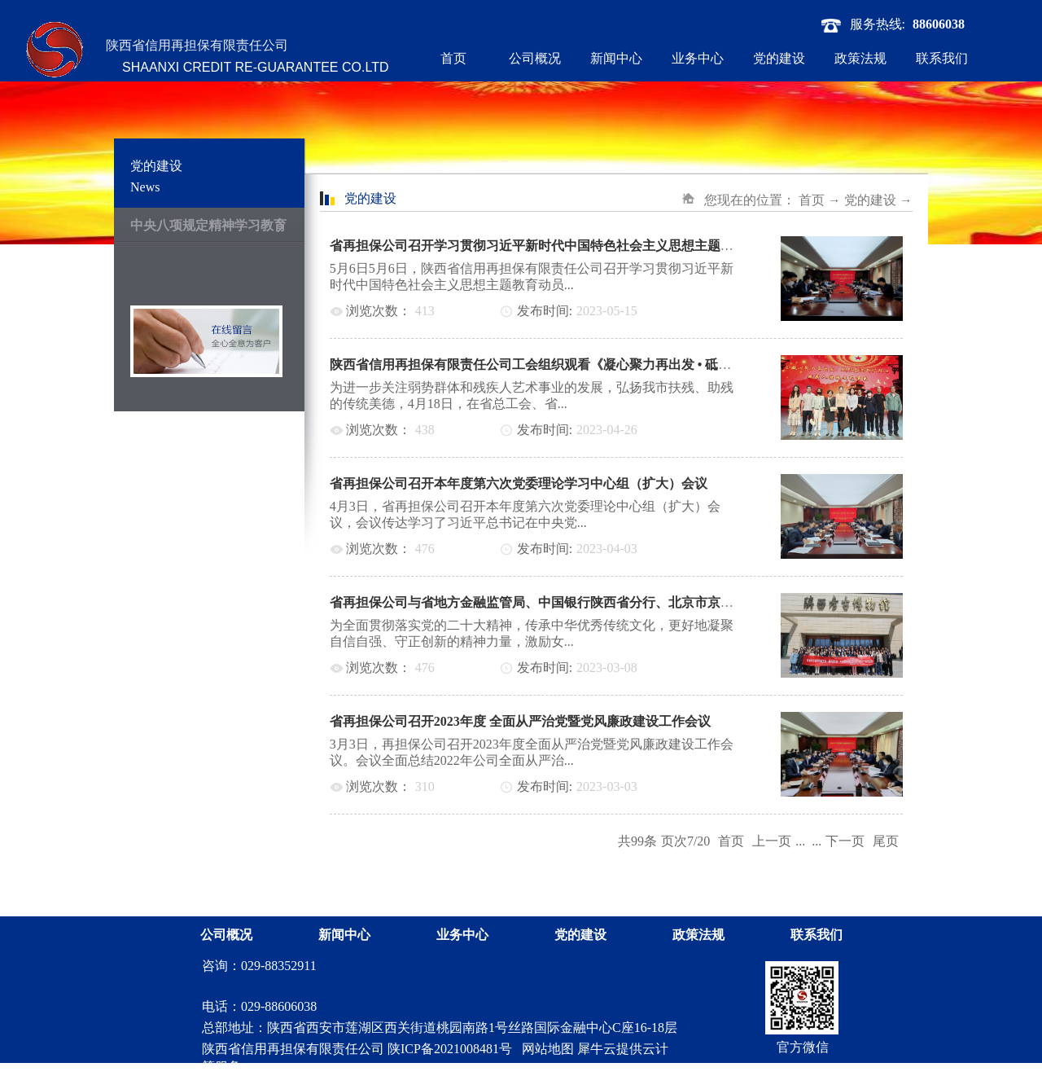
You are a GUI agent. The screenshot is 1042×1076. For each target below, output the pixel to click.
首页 (453, 58)
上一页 (771, 841)
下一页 (845, 841)
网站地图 (544, 1049)
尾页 (886, 841)
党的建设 (870, 200)
